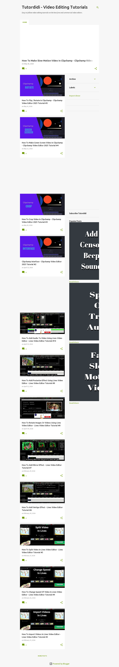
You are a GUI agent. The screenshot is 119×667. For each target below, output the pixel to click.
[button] (95, 68)
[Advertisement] (41, 175)
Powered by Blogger (59, 664)
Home (25, 22)
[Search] (97, 7)
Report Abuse (74, 96)
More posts (42, 656)
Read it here (74, 282)
